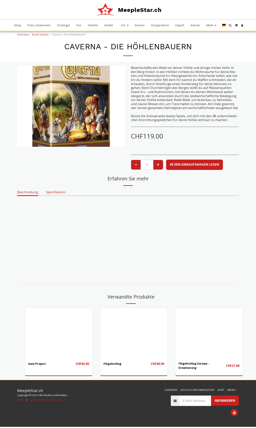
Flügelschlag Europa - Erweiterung (196, 366)
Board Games (40, 34)
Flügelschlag (113, 363)
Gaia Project (38, 363)
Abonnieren (225, 401)
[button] (230, 25)
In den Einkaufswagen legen (194, 164)
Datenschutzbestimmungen (46, 401)
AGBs (20, 401)
